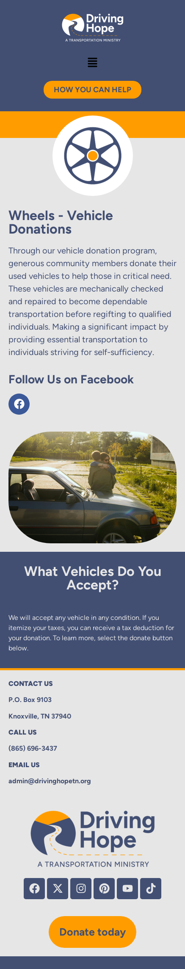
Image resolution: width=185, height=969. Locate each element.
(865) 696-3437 (32, 748)
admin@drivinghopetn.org (49, 781)
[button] (92, 63)
